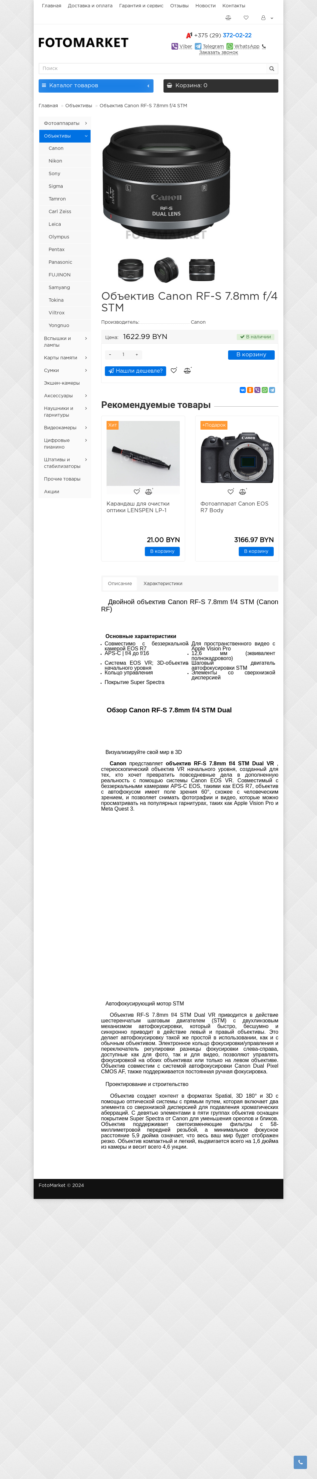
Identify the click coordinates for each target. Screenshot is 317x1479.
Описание (120, 585)
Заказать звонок (218, 53)
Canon (56, 149)
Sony (54, 174)
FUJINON (60, 275)
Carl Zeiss (60, 212)
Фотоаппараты (62, 124)
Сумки (51, 371)
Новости (205, 6)
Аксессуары (58, 396)
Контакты (233, 6)
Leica (55, 224)
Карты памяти (60, 358)
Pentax (57, 250)
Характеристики (163, 585)
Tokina (56, 300)
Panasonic (60, 262)
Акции (51, 492)
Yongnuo (59, 326)
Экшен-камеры (62, 383)
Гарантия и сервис (141, 6)
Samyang (59, 288)
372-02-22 (222, 35)
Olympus (59, 237)
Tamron (57, 199)
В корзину (251, 354)
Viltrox (57, 313)
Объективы (78, 106)
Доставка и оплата (90, 6)
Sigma (56, 186)
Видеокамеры (60, 428)
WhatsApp (246, 47)
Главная (51, 6)
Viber (185, 47)
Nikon (55, 161)
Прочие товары (62, 479)
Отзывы (179, 6)
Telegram (213, 47)
